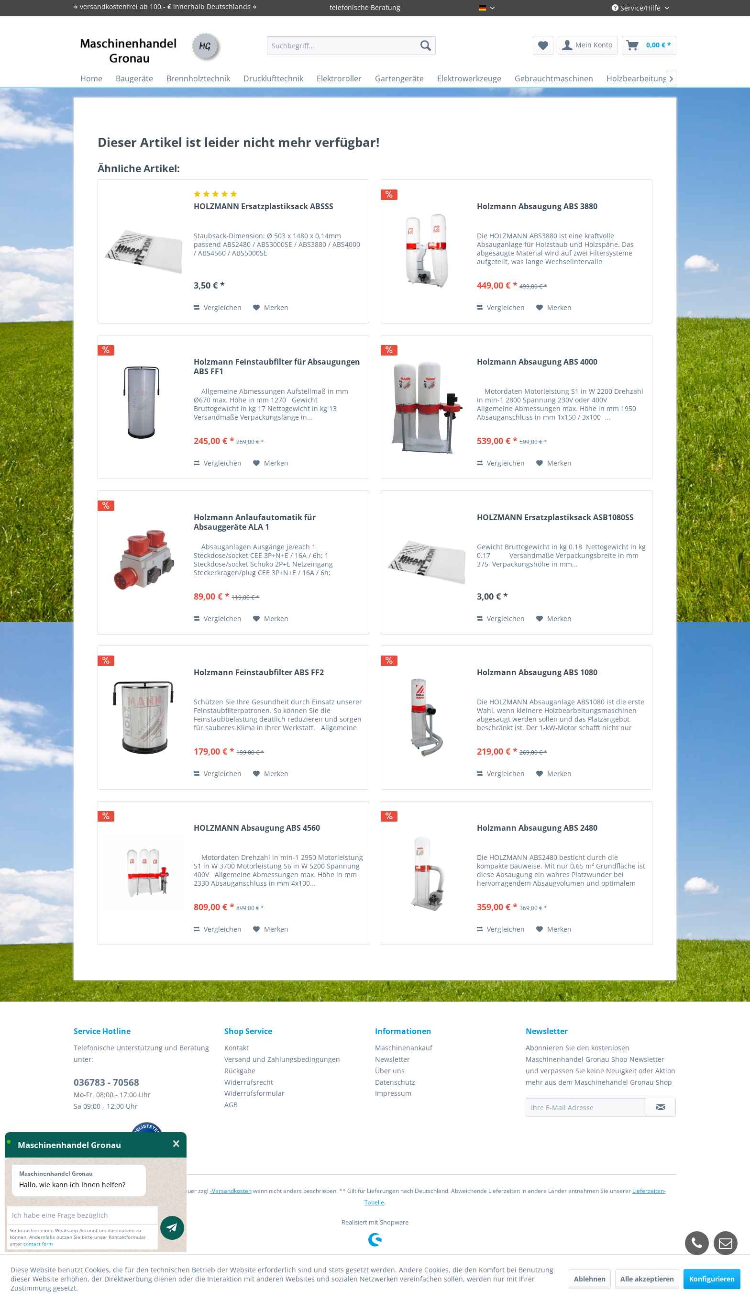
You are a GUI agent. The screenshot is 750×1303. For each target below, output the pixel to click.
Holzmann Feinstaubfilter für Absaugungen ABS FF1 (277, 366)
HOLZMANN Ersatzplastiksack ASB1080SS (555, 517)
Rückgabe (239, 1070)
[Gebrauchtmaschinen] (554, 78)
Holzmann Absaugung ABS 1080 (537, 673)
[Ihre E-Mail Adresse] (586, 1107)
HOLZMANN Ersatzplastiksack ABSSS (263, 206)
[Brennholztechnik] (198, 78)
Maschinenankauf (403, 1047)
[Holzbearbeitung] (637, 78)
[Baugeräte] (134, 78)
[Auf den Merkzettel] (270, 307)
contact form (38, 1243)
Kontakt (236, 1047)
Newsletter (392, 1059)
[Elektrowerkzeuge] (469, 78)
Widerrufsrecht (248, 1082)
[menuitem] (351, 45)
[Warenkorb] (649, 45)
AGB (231, 1104)
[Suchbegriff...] (351, 45)
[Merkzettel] (543, 45)
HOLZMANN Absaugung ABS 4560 (257, 828)
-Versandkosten (231, 1191)
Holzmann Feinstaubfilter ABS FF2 (259, 673)
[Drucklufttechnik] (273, 78)
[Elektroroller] (339, 78)
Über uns (390, 1070)
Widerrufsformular (254, 1093)
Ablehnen (590, 1278)
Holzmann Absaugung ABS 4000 (537, 362)
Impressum (393, 1093)
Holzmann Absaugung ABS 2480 (537, 828)
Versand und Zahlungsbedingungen (282, 1059)
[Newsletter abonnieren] (661, 1107)
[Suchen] (426, 45)
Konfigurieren (712, 1278)
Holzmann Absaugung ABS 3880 (537, 206)
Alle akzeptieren (647, 1278)
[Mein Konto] (588, 45)
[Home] (91, 78)
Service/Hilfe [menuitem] (637, 7)
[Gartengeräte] (399, 78)
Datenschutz (395, 1082)
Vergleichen (218, 307)
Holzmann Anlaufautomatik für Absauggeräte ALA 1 (255, 522)
